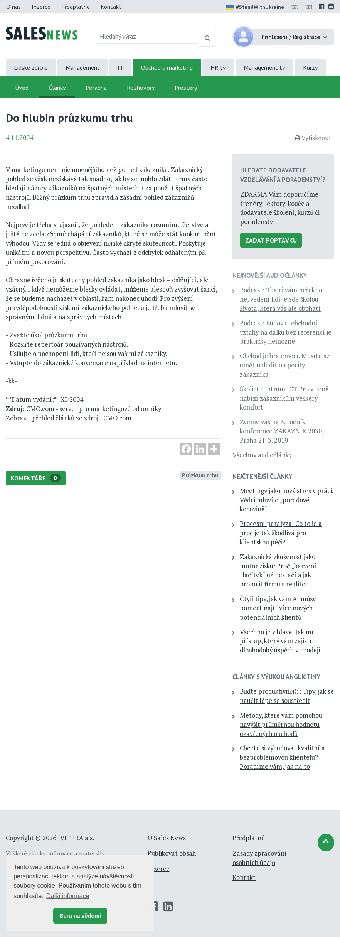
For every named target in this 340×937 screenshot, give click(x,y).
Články (57, 87)
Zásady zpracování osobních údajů (259, 858)
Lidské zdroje (31, 67)
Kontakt (111, 6)
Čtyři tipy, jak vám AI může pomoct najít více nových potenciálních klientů (278, 608)
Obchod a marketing (167, 67)
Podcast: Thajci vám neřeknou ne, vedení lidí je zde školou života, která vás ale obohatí (283, 299)
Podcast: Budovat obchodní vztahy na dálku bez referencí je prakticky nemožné (286, 332)
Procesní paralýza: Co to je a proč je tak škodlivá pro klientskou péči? (281, 532)
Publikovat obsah (172, 853)
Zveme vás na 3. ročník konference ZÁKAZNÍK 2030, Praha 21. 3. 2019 (282, 431)
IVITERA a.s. (76, 838)
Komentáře (36, 478)
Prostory (186, 87)
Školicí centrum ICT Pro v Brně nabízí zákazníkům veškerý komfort (284, 398)
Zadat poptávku (271, 240)
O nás (13, 6)
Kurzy (310, 67)
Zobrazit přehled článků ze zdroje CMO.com (68, 418)
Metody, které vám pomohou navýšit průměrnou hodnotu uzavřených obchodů (281, 724)
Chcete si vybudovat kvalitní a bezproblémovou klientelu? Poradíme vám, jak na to (282, 757)
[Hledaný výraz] (148, 36)
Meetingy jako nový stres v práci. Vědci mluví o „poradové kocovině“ (286, 500)
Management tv (264, 67)
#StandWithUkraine (255, 7)
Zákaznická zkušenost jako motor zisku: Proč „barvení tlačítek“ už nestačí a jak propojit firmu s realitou (278, 570)
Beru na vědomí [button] (80, 916)
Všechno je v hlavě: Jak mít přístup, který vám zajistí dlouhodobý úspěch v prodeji (280, 641)
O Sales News (167, 838)
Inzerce (41, 6)
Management (83, 67)
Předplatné (75, 6)
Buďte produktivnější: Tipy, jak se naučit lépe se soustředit (287, 696)
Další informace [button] (67, 896)
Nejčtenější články (262, 476)
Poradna (96, 87)
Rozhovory (141, 87)
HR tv (218, 67)
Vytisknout (313, 138)
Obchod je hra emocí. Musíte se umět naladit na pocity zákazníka (285, 365)
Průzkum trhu (200, 475)
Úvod (22, 87)
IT (120, 67)
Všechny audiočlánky (262, 455)
